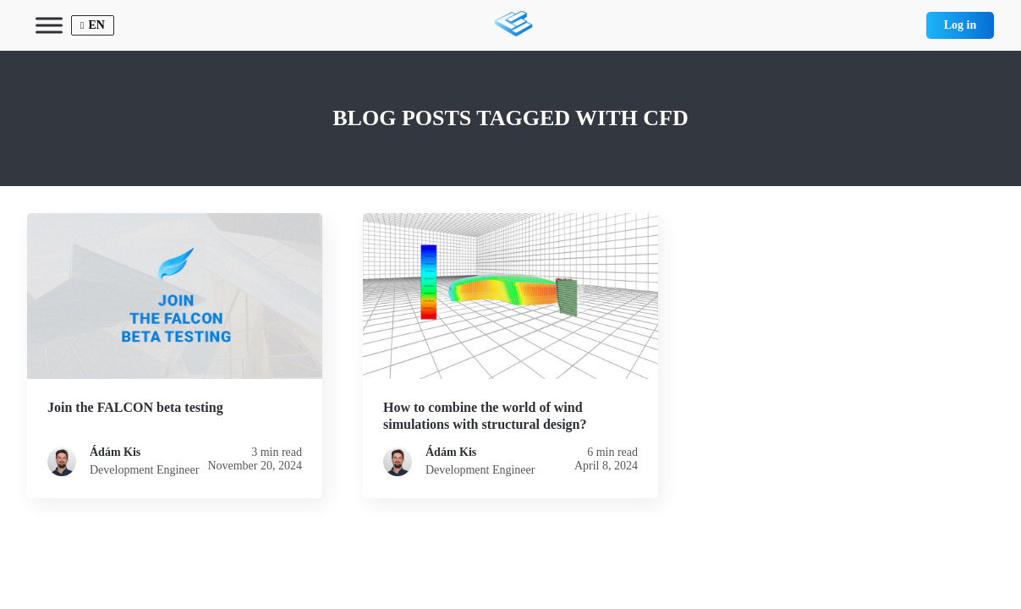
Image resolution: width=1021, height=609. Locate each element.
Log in (960, 25)
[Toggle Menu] (49, 25)
